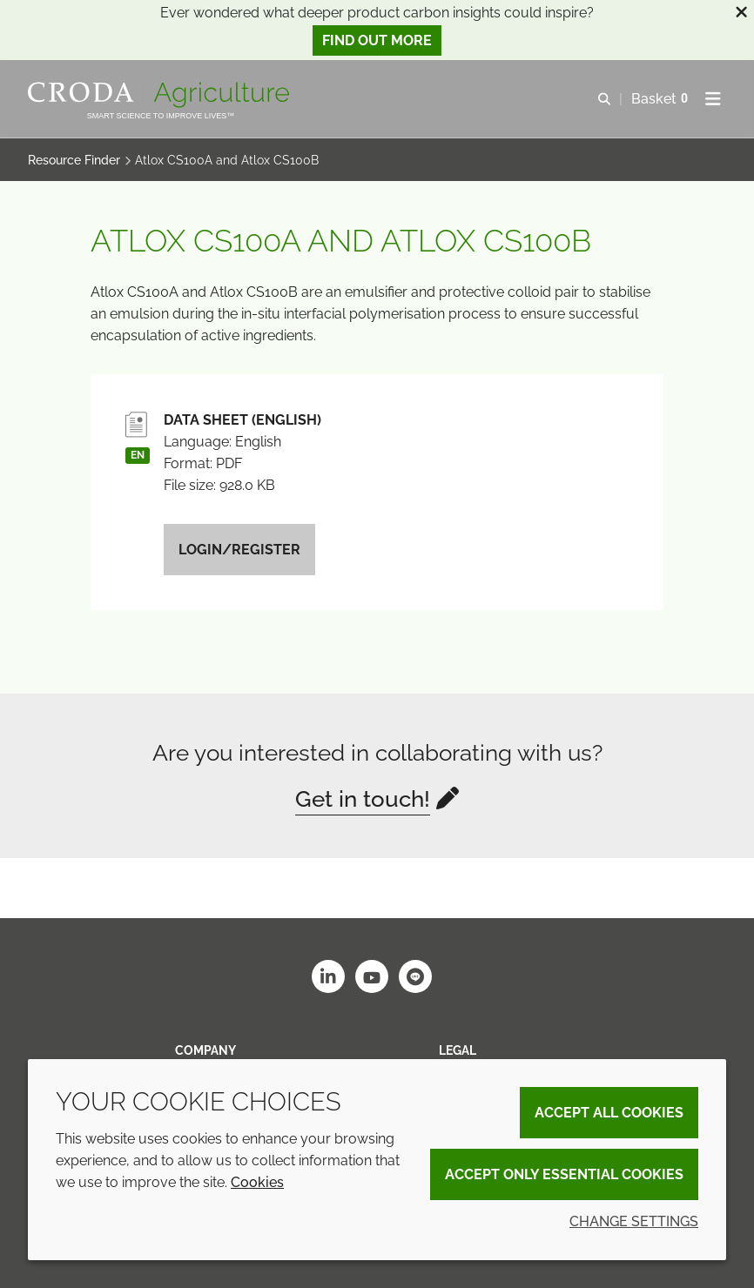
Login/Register (239, 549)
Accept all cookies (609, 1112)
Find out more (377, 40)
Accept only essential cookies (564, 1174)
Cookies (257, 1182)
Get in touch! (362, 799)
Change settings (633, 1221)
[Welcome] (160, 94)
